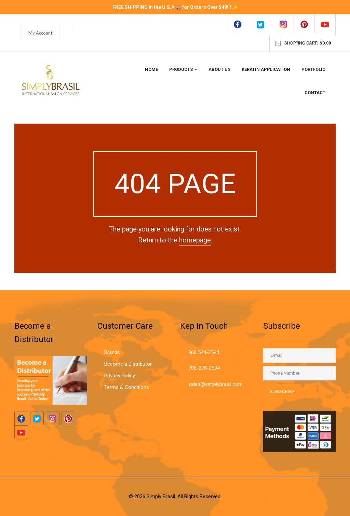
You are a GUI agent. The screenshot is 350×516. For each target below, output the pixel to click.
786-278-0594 (204, 368)
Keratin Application (266, 69)
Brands (112, 352)
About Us (219, 69)
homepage (195, 240)
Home (151, 69)
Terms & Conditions (126, 387)
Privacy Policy (119, 376)
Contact (315, 92)
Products (183, 69)
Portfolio (313, 69)
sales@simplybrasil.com (215, 384)
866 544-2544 (203, 352)
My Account (40, 33)
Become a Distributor (128, 364)
